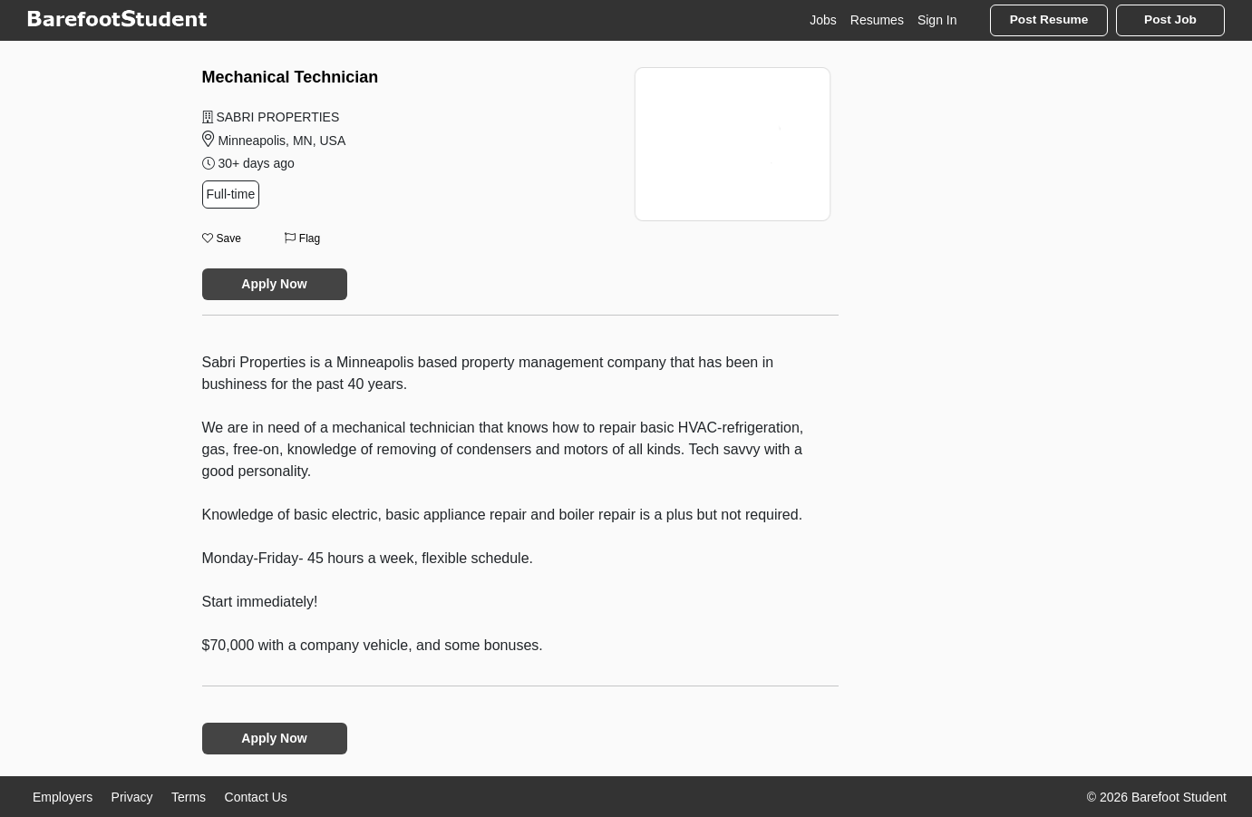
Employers (62, 797)
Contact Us (256, 797)
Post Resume (1049, 19)
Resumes (877, 20)
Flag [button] (302, 238)
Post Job (1170, 19)
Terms (188, 797)
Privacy (132, 797)
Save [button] (221, 238)
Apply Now (273, 284)
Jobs (823, 20)
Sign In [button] (937, 20)
